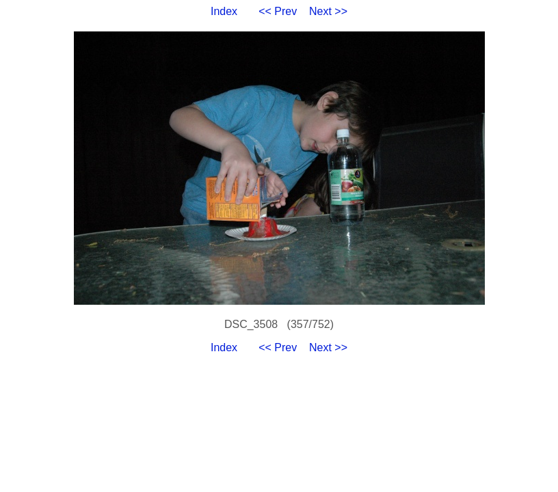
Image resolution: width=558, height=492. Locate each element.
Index (224, 11)
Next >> (328, 11)
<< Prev (277, 11)
